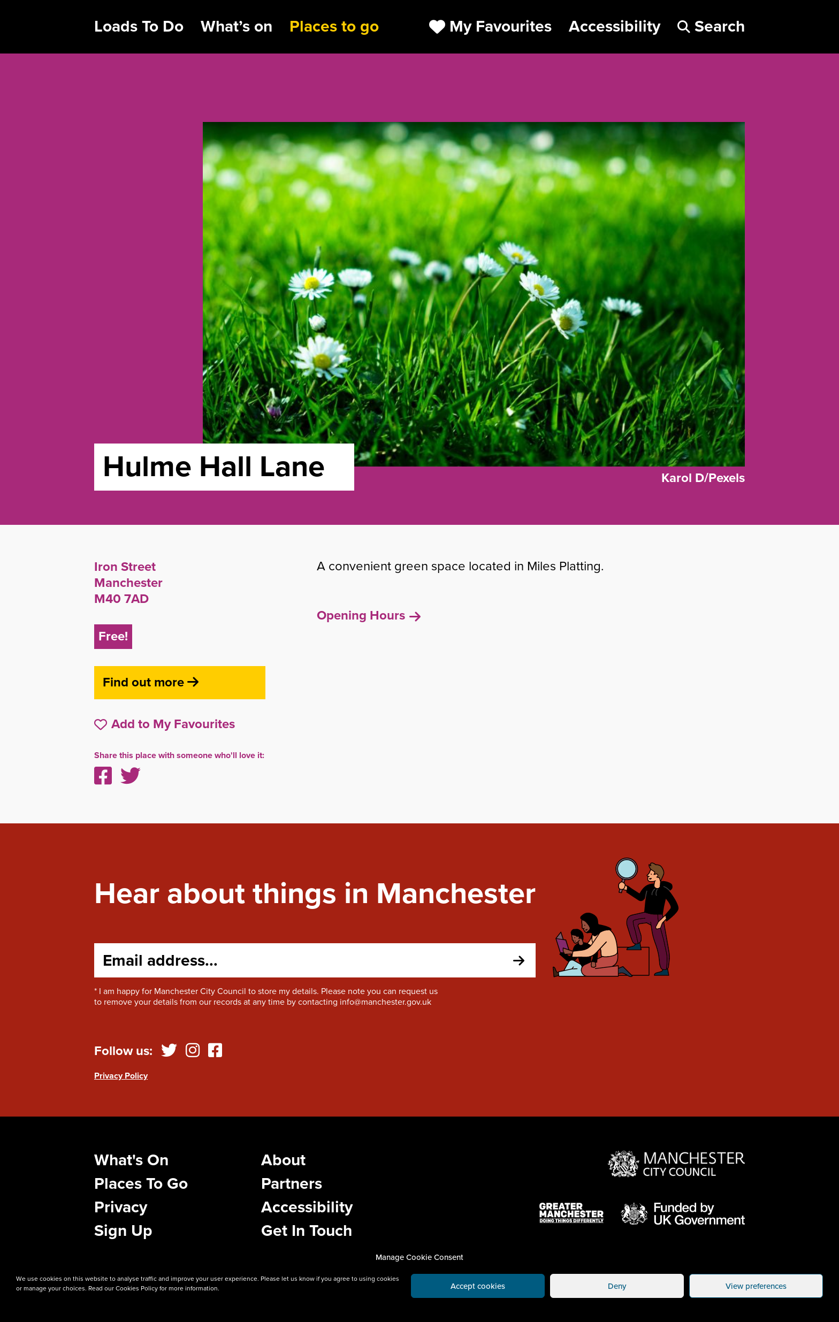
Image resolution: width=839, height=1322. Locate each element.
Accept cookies (478, 1286)
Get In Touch (306, 1231)
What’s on (236, 26)
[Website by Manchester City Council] (676, 1164)
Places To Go (141, 1184)
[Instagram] (193, 1051)
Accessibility (307, 1207)
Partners (291, 1184)
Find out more (151, 682)
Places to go (334, 26)
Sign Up (123, 1231)
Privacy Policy (121, 1076)
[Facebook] (215, 1051)
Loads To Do (139, 26)
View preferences (756, 1286)
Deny (617, 1286)
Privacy (120, 1207)
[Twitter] (169, 1051)
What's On (131, 1160)
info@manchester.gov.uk (385, 1002)
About (283, 1160)
